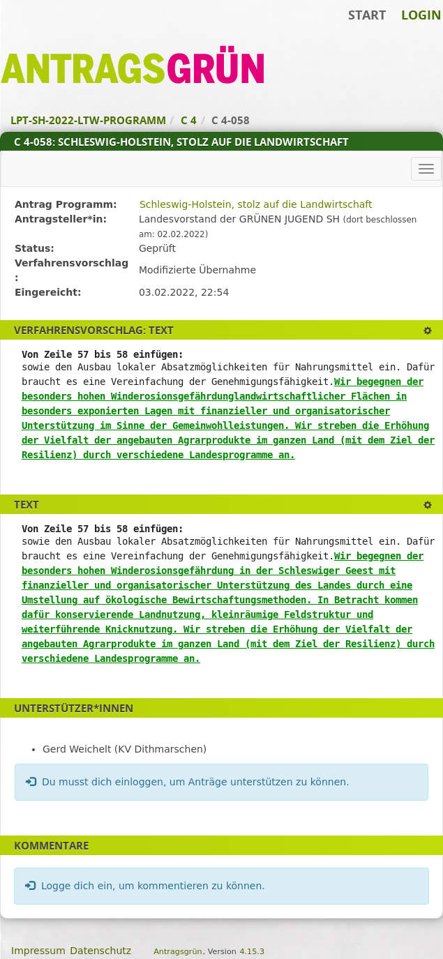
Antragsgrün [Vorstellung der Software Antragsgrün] (177, 951)
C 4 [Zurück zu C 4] (189, 120)
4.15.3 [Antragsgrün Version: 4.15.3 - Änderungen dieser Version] (251, 951)
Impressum (38, 950)
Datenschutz (100, 950)
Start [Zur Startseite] (367, 14)
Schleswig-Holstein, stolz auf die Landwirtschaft (256, 204)
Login (421, 14)
